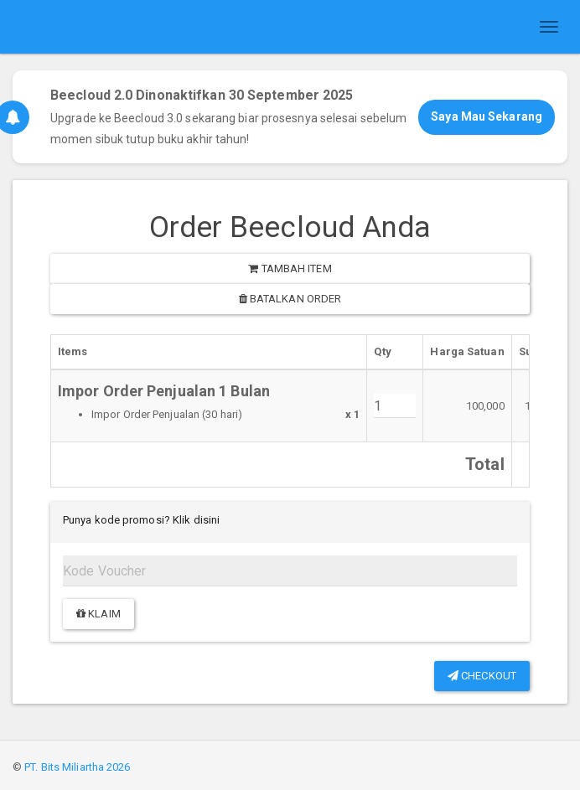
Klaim (98, 613)
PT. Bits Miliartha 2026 (77, 767)
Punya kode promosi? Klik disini (141, 520)
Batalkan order (290, 298)
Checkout (482, 675)
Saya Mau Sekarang (486, 116)
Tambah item (289, 268)
